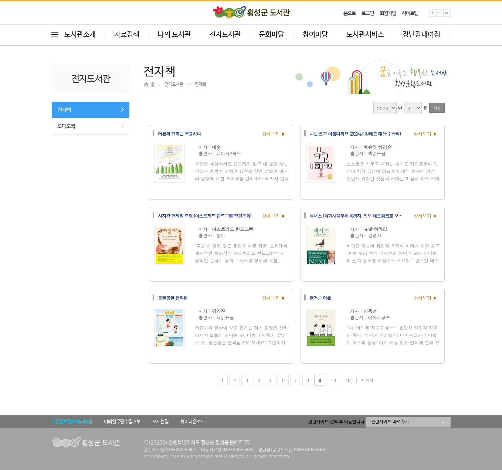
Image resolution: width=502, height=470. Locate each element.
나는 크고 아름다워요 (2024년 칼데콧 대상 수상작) (355, 133)
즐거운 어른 (320, 297)
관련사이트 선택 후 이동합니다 (336, 422)
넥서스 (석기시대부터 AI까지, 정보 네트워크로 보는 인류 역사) (359, 215)
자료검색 (126, 35)
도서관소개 (80, 35)
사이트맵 (410, 13)
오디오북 (66, 126)
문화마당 (271, 35)
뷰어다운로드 (192, 422)
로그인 (368, 13)
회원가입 (388, 13)
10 (333, 380)
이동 (437, 107)
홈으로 (349, 13)
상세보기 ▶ (274, 133)
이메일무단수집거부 (122, 422)
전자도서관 (225, 35)
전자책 (64, 110)
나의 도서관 (174, 35)
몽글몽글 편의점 (172, 297)
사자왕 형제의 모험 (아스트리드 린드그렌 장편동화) (204, 215)
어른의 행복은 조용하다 (179, 133)
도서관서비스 (365, 35)
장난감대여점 (421, 35)
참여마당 (315, 35)
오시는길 (160, 422)
